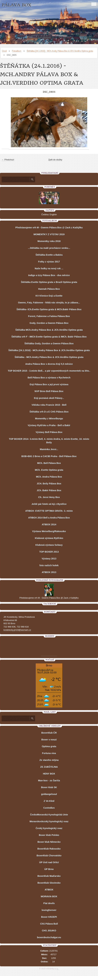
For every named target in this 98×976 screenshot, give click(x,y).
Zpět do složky (55, 159)
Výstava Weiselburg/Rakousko (49, 531)
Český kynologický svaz (49, 828)
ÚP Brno (49, 869)
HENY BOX (49, 773)
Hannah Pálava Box (49, 289)
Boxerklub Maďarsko (48, 876)
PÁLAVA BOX (16, 5)
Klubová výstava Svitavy (48, 545)
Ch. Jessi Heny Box (49, 497)
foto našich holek (48, 565)
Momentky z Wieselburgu (49, 418)
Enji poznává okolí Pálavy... (49, 398)
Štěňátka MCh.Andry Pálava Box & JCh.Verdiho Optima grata (49, 330)
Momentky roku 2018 (49, 241)
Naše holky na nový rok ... (49, 268)
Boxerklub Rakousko (48, 848)
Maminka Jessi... (49, 449)
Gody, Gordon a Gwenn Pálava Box (49, 323)
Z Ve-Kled (49, 801)
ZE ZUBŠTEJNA (49, 767)
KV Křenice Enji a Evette (49, 295)
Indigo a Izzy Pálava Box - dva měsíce (49, 275)
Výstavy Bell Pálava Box (49, 432)
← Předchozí (8, 159)
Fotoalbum (16, 51)
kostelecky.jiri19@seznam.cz (17, 630)
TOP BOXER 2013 (49, 551)
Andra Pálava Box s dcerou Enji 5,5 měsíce (49, 364)
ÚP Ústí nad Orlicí (49, 862)
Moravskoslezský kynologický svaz (49, 821)
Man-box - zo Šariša (49, 780)
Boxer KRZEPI (49, 917)
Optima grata (49, 746)
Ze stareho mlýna (48, 760)
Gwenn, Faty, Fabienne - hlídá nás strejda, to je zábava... (49, 302)
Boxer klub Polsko (49, 835)
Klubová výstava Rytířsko (49, 538)
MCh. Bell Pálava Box (49, 463)
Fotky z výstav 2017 (49, 261)
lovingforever (49, 910)
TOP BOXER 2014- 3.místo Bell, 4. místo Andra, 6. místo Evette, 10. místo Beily (49, 441)
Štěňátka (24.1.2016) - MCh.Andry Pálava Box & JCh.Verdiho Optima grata (60, 51)
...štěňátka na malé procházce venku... (49, 248)
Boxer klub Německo (49, 842)
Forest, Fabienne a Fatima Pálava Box (49, 316)
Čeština (45, 214)
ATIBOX (49, 889)
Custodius (49, 807)
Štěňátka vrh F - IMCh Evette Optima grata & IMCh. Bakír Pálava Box (49, 336)
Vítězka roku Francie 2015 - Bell (49, 405)
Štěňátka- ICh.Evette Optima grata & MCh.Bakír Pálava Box (48, 309)
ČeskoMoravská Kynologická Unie (49, 814)
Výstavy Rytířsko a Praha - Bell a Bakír (49, 425)
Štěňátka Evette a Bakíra (49, 255)
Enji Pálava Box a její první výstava (49, 384)
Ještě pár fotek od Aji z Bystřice (48, 504)
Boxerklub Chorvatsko (49, 855)
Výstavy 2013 (49, 558)
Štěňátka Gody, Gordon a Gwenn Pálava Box (49, 343)
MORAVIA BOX (49, 896)
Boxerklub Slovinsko (49, 883)
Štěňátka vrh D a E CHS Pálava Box (48, 411)
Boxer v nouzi (49, 739)
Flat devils (49, 903)
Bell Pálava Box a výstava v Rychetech (49, 377)
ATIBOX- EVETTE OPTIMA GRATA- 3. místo (49, 511)
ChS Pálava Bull (49, 923)
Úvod (4, 51)
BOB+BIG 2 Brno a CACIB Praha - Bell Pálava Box (49, 456)
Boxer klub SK (49, 787)
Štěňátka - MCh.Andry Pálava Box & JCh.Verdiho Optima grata (49, 357)
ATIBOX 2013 (49, 572)
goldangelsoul (49, 794)
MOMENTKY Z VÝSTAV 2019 (49, 234)
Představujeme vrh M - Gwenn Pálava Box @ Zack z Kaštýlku (49, 227)
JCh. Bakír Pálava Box (49, 490)
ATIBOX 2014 (49, 524)
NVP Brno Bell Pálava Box (49, 391)
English (53, 214)
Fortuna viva (49, 753)
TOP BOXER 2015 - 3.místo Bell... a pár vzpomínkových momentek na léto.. (49, 370)
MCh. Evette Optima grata (49, 470)
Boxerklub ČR (49, 732)
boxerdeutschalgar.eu (49, 937)
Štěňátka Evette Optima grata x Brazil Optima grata (49, 282)
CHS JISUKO (49, 930)
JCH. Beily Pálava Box (49, 483)
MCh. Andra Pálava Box (49, 476)
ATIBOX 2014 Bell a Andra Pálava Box (49, 517)
